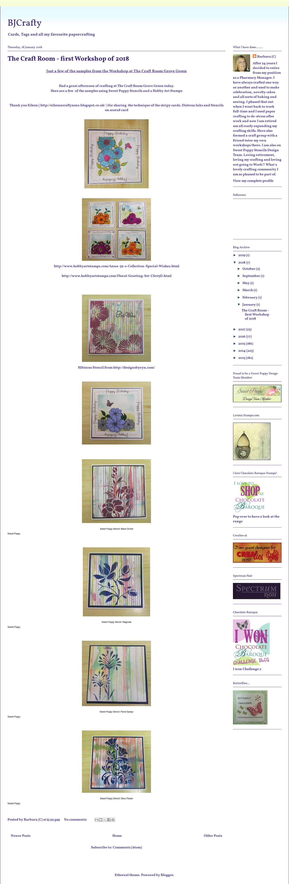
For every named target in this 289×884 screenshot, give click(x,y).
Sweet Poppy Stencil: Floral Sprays (116, 712)
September (251, 276)
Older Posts (213, 836)
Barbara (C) (266, 56)
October (249, 269)
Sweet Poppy (14, 533)
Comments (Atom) (127, 847)
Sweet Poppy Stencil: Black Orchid (116, 529)
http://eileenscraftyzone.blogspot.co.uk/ (73, 105)
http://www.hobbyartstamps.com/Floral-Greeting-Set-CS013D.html (116, 276)
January (249, 304)
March (248, 290)
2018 (242, 262)
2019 (242, 255)
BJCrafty (25, 23)
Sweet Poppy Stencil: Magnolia (116, 622)
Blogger (167, 875)
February (250, 297)
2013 (242, 358)
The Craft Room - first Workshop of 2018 (68, 58)
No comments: (76, 819)
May (246, 283)
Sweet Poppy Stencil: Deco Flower (116, 798)
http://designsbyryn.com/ (134, 367)
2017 (242, 329)
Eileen (33, 105)
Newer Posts (20, 836)
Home (117, 836)
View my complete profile (253, 181)
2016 (242, 336)
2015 (242, 343)
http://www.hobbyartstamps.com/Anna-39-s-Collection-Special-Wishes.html (116, 266)
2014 (242, 351)
